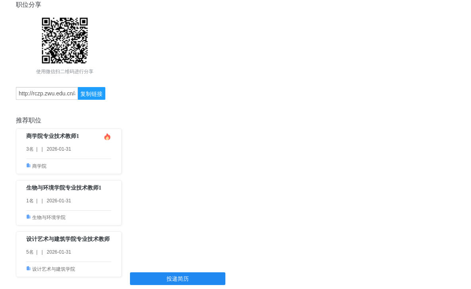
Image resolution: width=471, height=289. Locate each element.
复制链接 (91, 94)
